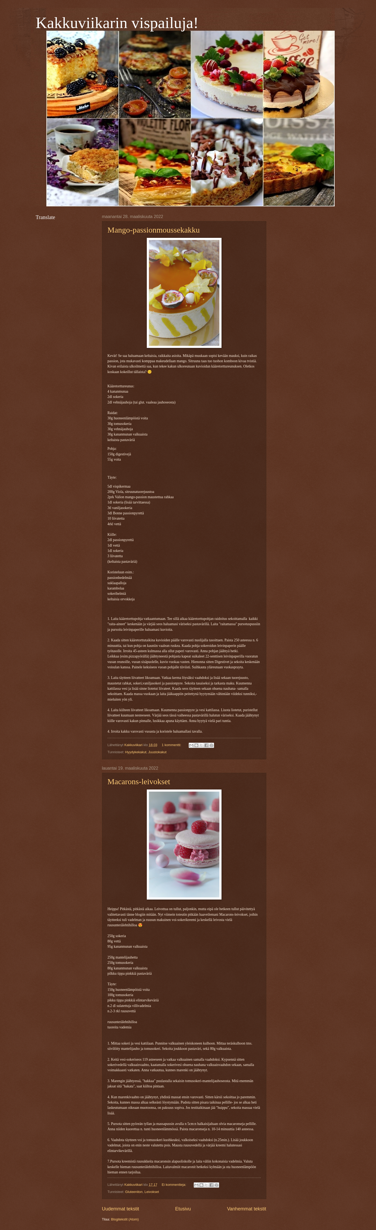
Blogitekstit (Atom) (125, 1219)
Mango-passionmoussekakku (154, 229)
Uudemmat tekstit (120, 1208)
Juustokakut (157, 752)
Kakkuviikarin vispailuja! (117, 22)
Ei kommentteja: (174, 1185)
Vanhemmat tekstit (246, 1208)
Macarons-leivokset (139, 781)
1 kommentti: (172, 745)
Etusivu (183, 1208)
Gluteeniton (134, 1192)
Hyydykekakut (135, 752)
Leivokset (151, 1192)
